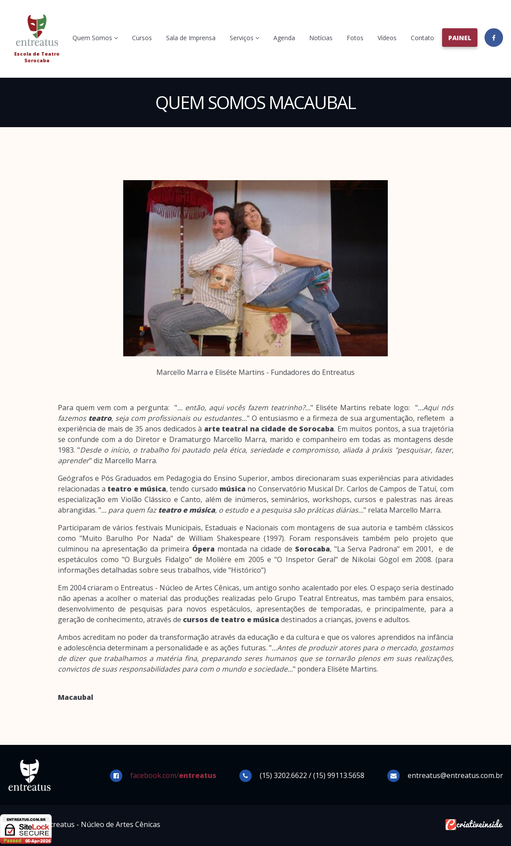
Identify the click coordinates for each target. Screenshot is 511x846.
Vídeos (387, 38)
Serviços (244, 38)
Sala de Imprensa (191, 38)
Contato (422, 38)
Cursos (142, 38)
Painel (459, 38)
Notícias (321, 38)
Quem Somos (95, 38)
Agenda (284, 38)
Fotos (355, 38)
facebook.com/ (173, 775)
